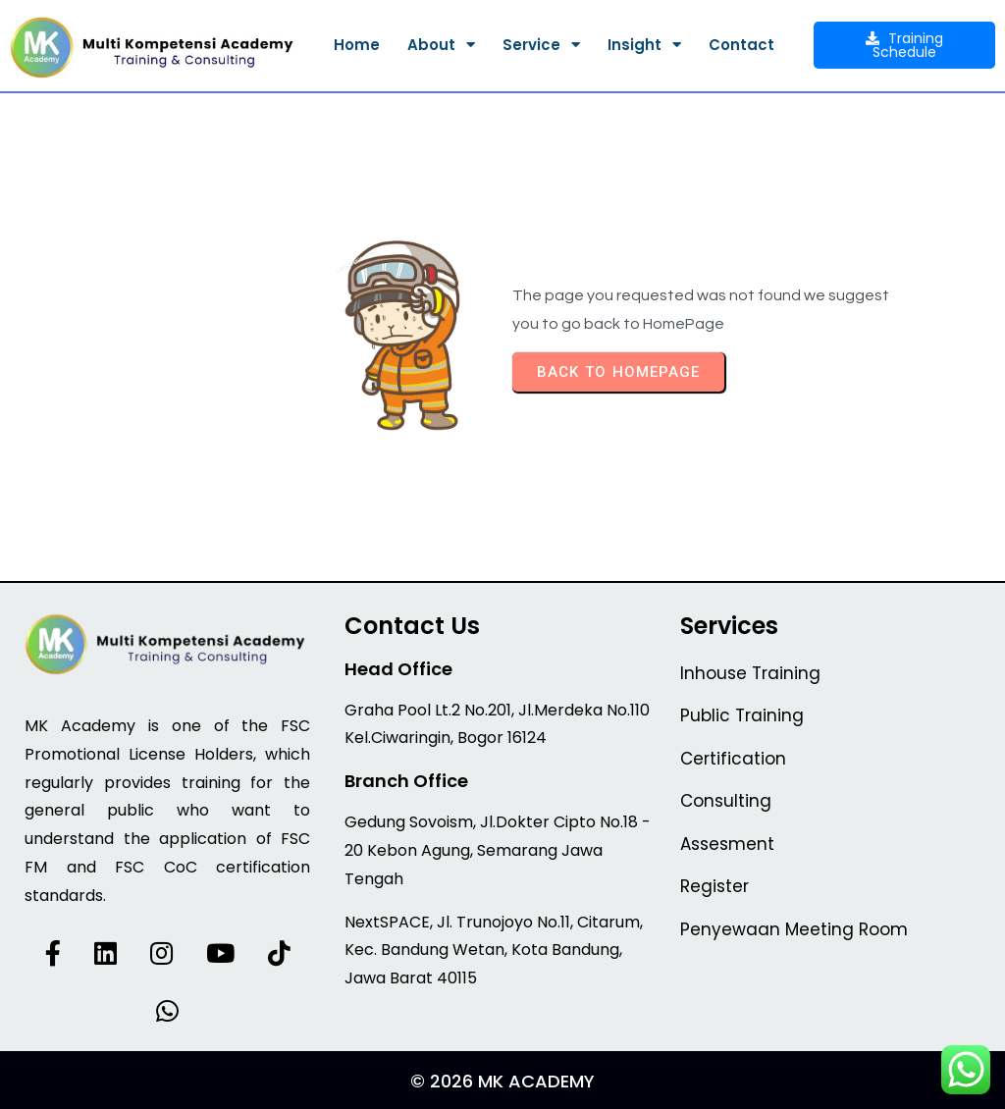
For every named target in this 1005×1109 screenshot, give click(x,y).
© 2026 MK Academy (502, 1081)
